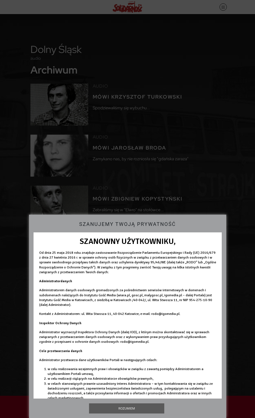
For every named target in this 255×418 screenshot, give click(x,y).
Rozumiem (126, 408)
